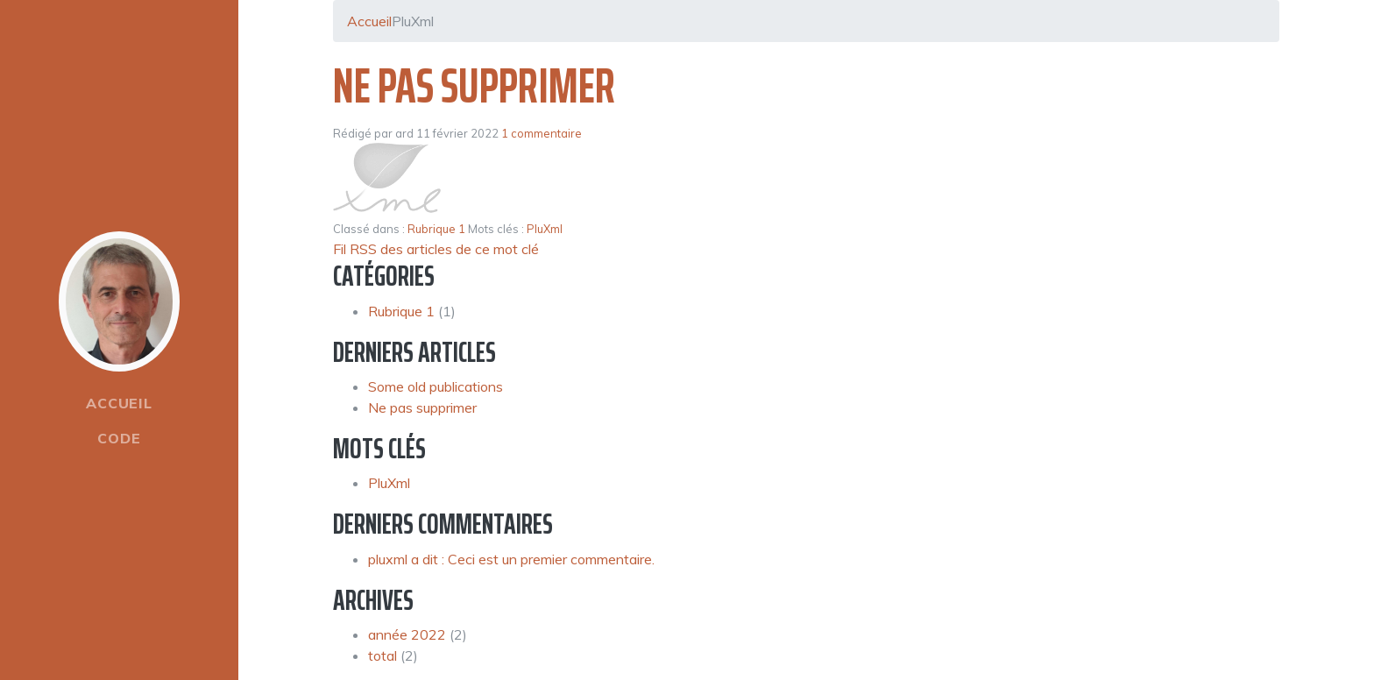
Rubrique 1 (436, 229)
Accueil (119, 403)
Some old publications (435, 386)
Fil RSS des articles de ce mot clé (436, 249)
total (384, 655)
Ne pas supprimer (474, 85)
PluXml (545, 229)
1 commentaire (541, 133)
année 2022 (407, 634)
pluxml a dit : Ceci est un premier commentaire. (511, 559)
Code (118, 438)
